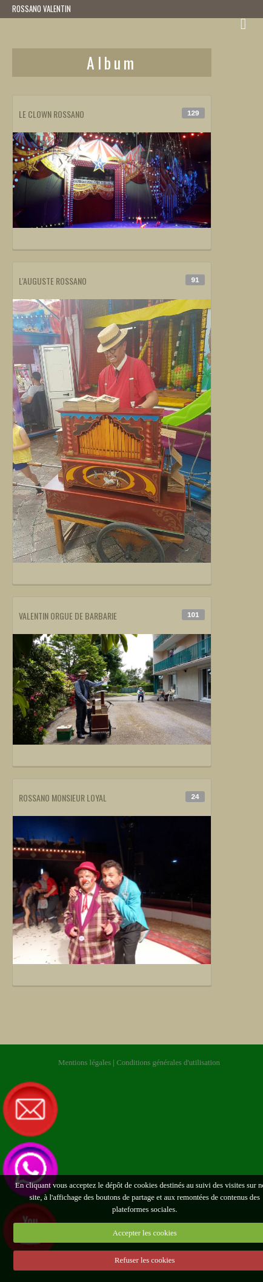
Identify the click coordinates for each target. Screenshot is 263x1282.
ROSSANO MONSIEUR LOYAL (63, 797)
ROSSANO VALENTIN (41, 9)
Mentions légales (84, 1062)
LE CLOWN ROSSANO (51, 114)
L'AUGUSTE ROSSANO (53, 280)
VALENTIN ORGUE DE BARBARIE (68, 615)
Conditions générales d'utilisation (168, 1062)
